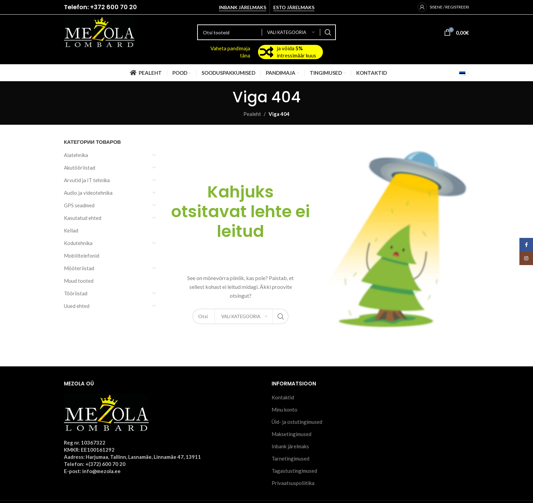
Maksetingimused (291, 434)
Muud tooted (78, 281)
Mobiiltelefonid (81, 256)
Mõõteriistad (79, 268)
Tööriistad (75, 293)
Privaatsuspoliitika (293, 483)
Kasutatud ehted (82, 218)
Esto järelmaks (293, 7)
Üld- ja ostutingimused (297, 422)
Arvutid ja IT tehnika (87, 180)
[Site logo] (99, 32)
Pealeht (252, 114)
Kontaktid (283, 397)
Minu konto (284, 409)
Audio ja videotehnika (88, 193)
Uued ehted (76, 306)
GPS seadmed (79, 205)
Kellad (71, 230)
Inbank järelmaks (242, 7)
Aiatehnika (76, 155)
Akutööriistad (79, 167)
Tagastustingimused (294, 471)
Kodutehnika (78, 243)
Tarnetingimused (290, 458)
